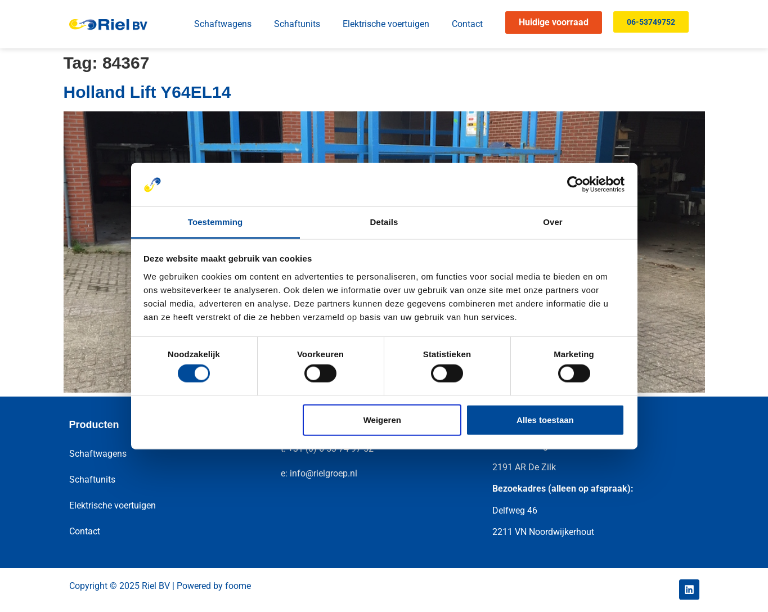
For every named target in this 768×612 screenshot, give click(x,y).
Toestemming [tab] (215, 222)
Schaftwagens (222, 24)
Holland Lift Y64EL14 (147, 92)
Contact (467, 24)
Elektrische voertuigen (386, 24)
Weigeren (382, 419)
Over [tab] (553, 222)
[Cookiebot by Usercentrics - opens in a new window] (575, 184)
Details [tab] (384, 222)
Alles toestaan (545, 419)
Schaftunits (297, 24)
